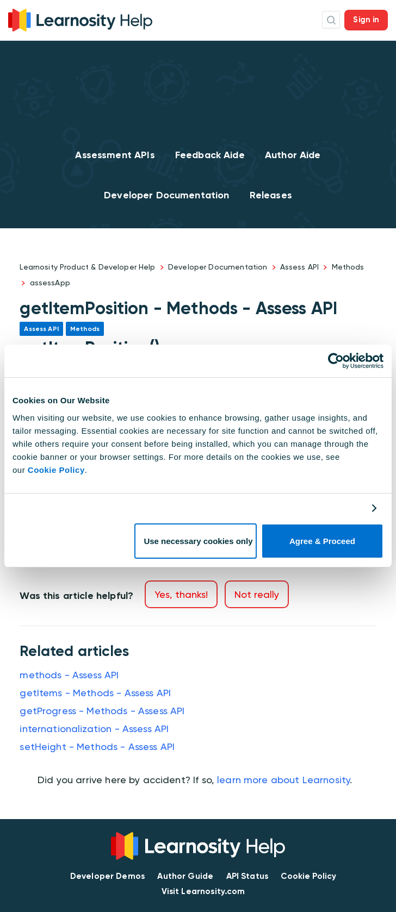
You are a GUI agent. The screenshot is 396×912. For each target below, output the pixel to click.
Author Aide (293, 155)
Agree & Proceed (322, 541)
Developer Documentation (166, 195)
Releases (271, 195)
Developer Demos (107, 876)
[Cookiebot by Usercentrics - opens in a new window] (335, 361)
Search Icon (331, 20)
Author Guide (185, 876)
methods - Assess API (69, 674)
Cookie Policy (56, 469)
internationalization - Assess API (94, 728)
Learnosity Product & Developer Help (87, 267)
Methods (348, 267)
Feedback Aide (210, 155)
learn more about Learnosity (283, 779)
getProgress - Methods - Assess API (102, 710)
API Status (247, 876)
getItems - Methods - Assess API (95, 692)
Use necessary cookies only (198, 541)
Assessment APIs (114, 155)
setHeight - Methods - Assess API (97, 746)
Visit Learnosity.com (203, 891)
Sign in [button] (366, 19)
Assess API (299, 267)
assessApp (50, 282)
